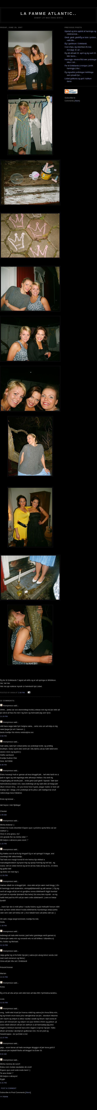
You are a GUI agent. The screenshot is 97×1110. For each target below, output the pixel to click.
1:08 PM (21, 692)
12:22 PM (4, 977)
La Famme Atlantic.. (48, 13)
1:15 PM (3, 844)
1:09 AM (3, 815)
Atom (28, 1092)
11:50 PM (4, 1002)
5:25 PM (3, 1083)
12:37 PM (4, 1037)
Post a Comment (8, 1088)
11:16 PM (4, 945)
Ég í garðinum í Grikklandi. (76, 43)
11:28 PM (4, 716)
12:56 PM (4, 875)
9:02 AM (3, 1054)
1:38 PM (3, 925)
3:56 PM (3, 736)
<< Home (4, 1096)
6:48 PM (3, 765)
